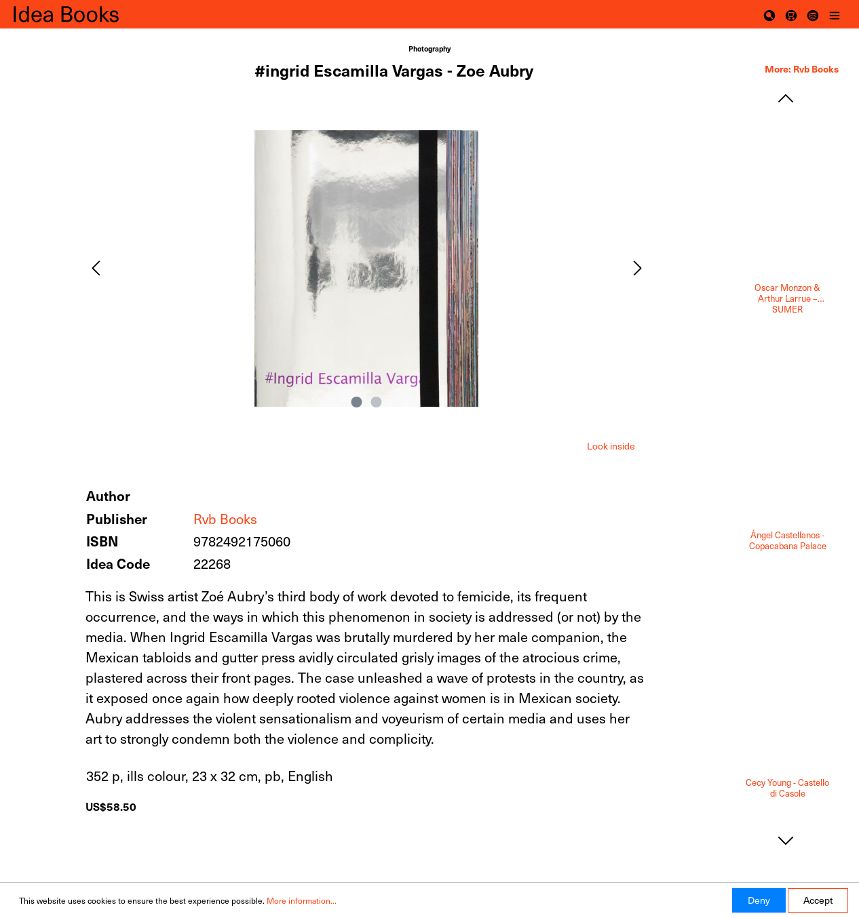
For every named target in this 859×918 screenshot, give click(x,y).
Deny (759, 900)
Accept (818, 900)
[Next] (638, 268)
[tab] (611, 444)
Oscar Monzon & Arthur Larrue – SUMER (787, 298)
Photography (429, 48)
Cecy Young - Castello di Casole (787, 788)
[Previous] (95, 268)
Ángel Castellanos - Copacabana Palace (787, 541)
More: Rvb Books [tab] (802, 68)
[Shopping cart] (791, 14)
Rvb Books (225, 518)
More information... (302, 900)
